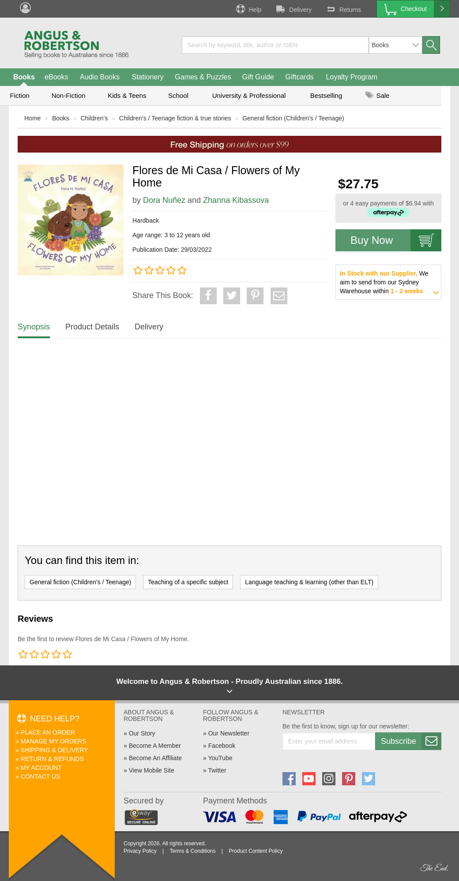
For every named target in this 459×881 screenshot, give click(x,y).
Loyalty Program (352, 77)
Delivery (293, 9)
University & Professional (249, 95)
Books (24, 77)
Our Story (142, 733)
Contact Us (40, 776)
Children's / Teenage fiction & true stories (175, 118)
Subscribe (411, 741)
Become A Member (155, 745)
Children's (94, 118)
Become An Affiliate (155, 758)
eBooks (56, 77)
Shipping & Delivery (54, 750)
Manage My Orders (54, 741)
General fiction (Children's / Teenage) (293, 118)
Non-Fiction (69, 95)
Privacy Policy (140, 851)
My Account (41, 767)
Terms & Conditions (192, 851)
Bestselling (326, 95)
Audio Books (100, 77)
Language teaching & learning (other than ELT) (309, 582)
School (178, 95)
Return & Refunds (52, 758)
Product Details (92, 326)
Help (248, 9)
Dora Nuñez (164, 200)
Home (32, 118)
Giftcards (300, 77)
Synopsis (34, 326)
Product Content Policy (255, 851)
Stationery (147, 77)
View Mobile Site (151, 770)
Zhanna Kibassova (236, 200)
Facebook (221, 745)
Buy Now (395, 240)
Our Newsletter (228, 733)
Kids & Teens (127, 95)
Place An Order (48, 732)
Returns (343, 9)
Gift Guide (258, 77)
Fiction (19, 95)
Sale (377, 95)
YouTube (220, 758)
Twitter (217, 770)
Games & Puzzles (203, 77)
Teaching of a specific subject (188, 582)
